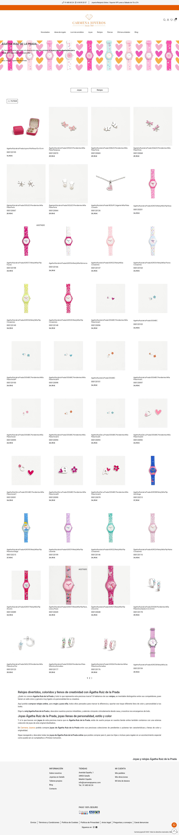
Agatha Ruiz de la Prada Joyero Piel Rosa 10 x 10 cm (25, 148)
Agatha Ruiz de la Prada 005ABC (145, 320)
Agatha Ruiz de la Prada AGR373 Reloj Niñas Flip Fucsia (24, 264)
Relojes (100, 90)
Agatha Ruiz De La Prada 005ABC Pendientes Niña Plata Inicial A (109, 493)
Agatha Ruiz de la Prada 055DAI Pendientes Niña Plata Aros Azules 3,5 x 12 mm (151, 608)
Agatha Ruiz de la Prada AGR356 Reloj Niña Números (68, 263)
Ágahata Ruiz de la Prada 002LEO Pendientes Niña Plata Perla (67, 206)
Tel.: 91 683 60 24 (86, 785)
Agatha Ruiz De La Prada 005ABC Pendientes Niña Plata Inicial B (67, 493)
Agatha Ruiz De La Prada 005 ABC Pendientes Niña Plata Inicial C (25, 493)
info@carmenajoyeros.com (90, 782)
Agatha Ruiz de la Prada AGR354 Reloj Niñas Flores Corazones (151, 264)
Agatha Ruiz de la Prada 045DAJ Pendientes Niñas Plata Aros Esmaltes (109, 665)
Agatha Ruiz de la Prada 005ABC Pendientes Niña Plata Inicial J (25, 436)
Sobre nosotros (55, 773)
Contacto (53, 789)
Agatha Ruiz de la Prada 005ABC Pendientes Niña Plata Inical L (151, 378)
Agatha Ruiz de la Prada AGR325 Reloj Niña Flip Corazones (66, 321)
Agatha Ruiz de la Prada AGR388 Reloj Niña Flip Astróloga (150, 493)
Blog (51, 785)
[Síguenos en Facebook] (94, 827)
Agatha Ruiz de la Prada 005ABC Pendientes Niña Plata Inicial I (109, 321)
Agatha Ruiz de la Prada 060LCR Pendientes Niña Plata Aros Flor (25, 665)
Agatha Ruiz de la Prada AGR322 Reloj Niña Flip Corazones (108, 550)
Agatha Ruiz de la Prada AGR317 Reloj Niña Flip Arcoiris (23, 608)
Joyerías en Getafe (56, 777)
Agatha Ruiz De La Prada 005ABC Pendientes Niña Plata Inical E (109, 436)
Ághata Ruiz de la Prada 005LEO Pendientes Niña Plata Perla (25, 206)
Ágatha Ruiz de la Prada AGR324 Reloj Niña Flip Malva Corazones (152, 550)
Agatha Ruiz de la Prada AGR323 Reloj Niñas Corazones (107, 264)
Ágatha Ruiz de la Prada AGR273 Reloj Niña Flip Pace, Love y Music (68, 608)
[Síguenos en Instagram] (96, 827)
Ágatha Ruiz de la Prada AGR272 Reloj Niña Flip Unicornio (108, 608)
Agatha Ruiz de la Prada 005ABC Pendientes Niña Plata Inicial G (67, 436)
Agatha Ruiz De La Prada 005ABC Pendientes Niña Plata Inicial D (151, 436)
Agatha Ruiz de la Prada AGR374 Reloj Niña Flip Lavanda (66, 550)
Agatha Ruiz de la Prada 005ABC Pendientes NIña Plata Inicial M (67, 378)
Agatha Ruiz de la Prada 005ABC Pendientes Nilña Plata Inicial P (25, 378)
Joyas (79, 90)
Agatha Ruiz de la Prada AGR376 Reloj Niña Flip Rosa (152, 206)
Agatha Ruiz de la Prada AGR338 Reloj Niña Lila (150, 665)
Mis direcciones (121, 777)
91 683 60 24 (69, 2)
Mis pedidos (120, 773)
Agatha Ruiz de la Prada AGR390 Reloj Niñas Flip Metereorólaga (24, 550)
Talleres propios (55, 781)
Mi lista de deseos (122, 781)
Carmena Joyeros (10, 50)
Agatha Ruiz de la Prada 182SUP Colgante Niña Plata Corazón (110, 206)
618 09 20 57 (82, 2)
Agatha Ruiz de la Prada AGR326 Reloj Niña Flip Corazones (24, 321)
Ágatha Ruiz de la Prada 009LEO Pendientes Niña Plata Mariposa (67, 149)
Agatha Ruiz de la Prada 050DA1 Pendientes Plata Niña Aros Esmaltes (67, 665)
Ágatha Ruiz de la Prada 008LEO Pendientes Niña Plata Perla (109, 149)
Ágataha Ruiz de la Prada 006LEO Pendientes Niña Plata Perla (151, 149)
